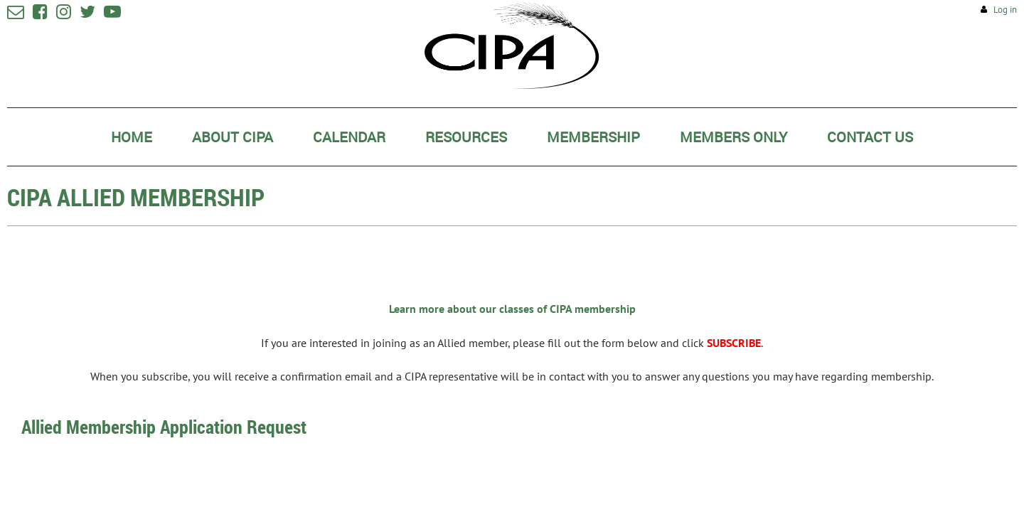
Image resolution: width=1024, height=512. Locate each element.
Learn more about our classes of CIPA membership (512, 309)
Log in (1005, 10)
